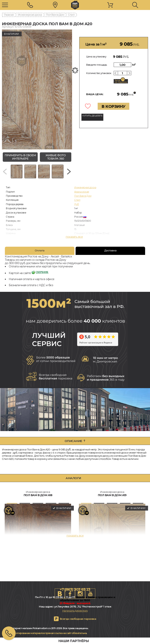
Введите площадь (96, 64)
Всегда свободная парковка (78, 618)
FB (70, 594)
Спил (71, 14)
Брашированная (83, 241)
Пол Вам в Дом (55, 14)
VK (60, 594)
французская (81, 191)
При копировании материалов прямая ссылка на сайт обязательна (48, 633)
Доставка (110, 250)
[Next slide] (69, 171)
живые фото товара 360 (56, 157)
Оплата (40, 250)
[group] (37, 89)
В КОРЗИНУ (113, 106)
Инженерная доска (30, 14)
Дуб (76, 204)
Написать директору (75, 610)
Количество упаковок (98, 73)
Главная (9, 14)
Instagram (80, 594)
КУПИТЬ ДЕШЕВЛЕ (92, 115)
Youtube (90, 594)
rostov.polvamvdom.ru (75, 5)
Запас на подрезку (121, 81)
